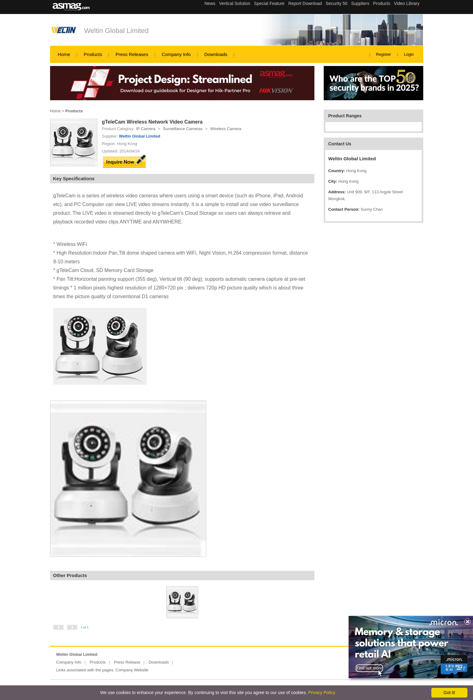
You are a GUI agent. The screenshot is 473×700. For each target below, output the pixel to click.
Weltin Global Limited (116, 31)
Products (93, 54)
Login (409, 54)
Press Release (127, 662)
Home (64, 54)
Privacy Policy (321, 692)
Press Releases (132, 54)
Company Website (131, 670)
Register (383, 54)
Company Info (176, 54)
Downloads (215, 54)
